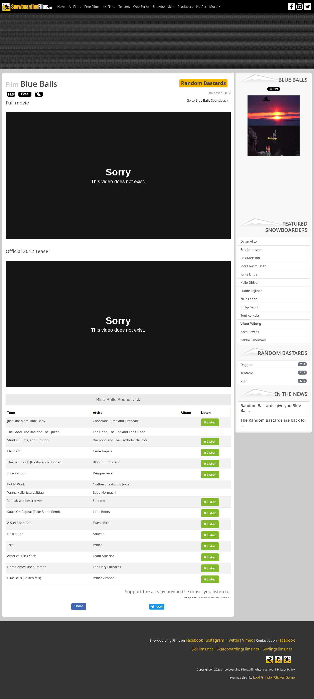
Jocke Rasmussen (253, 266)
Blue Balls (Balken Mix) (24, 578)
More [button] (213, 6)
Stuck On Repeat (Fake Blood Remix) (34, 512)
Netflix (201, 6)
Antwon (99, 534)
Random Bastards (203, 83)
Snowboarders (164, 6)
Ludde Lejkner (251, 291)
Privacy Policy (286, 669)
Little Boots (101, 512)
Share (78, 606)
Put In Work (16, 484)
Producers (185, 6)
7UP (244, 381)
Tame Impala (102, 451)
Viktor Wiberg (251, 323)
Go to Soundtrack (207, 100)
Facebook (226, 597)
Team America (103, 556)
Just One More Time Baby (26, 421)
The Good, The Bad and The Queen (33, 432)
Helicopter (15, 534)
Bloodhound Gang (106, 462)
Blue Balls (31, 83)
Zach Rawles (250, 332)
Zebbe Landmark (253, 340)
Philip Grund (250, 307)
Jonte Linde (249, 274)
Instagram (214, 640)
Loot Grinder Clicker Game (274, 677)
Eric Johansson (251, 249)
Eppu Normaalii (104, 492)
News (61, 6)
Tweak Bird (101, 523)
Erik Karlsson (250, 258)
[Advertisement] (157, 41)
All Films (75, 6)
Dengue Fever (103, 473)
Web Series (141, 6)
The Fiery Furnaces (107, 567)
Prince (97, 545)
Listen (209, 422)
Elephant (13, 451)
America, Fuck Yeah (21, 556)
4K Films (109, 6)
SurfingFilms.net (277, 649)
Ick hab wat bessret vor (24, 500)
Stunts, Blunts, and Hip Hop (28, 440)
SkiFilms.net (202, 649)
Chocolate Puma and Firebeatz (116, 421)
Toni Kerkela (250, 315)
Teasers (124, 6)
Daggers (247, 365)
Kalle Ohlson (250, 282)
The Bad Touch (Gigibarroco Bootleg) (34, 462)
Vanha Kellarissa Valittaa (25, 492)
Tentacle (247, 373)
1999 (11, 545)
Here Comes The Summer (26, 567)
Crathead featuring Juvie (111, 484)
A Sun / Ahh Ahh (19, 523)
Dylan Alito (249, 241)
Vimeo (248, 640)
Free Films (92, 6)
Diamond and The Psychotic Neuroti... (121, 440)
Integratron (16, 473)
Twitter (233, 640)
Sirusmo (99, 500)
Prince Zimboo (104, 578)
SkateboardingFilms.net (237, 649)
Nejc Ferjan (249, 299)
